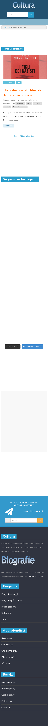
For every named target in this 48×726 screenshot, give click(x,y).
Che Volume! (9, 83)
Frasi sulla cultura (36, 576)
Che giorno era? (9, 650)
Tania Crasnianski (19, 107)
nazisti (7, 107)
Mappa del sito (8, 682)
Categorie (6, 613)
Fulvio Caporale (26, 100)
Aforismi (5, 663)
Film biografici (8, 657)
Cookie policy (7, 694)
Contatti (5, 707)
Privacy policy (8, 688)
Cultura (7, 27)
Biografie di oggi (9, 594)
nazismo (38, 103)
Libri (18, 83)
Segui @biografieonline (24, 136)
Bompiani (20, 103)
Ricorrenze (6, 638)
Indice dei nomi (8, 606)
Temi (3, 619)
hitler (29, 103)
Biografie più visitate (11, 600)
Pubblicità (6, 701)
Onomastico (7, 644)
